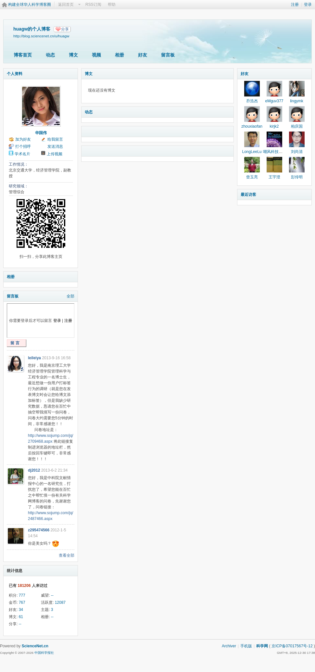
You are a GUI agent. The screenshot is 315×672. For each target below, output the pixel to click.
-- (52, 595)
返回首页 (66, 4)
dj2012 (34, 470)
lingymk (296, 101)
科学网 (262, 646)
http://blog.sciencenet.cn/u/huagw (41, 36)
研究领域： (18, 186)
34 (21, 609)
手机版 (246, 646)
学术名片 (22, 154)
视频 (96, 54)
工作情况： (18, 164)
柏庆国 (297, 126)
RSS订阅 (93, 4)
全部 (70, 296)
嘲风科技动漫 (274, 151)
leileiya (34, 358)
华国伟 (41, 133)
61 (21, 617)
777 (22, 595)
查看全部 (66, 555)
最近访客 (248, 194)
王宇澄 (274, 177)
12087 (60, 602)
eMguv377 (274, 101)
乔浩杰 (252, 101)
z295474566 (38, 530)
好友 (142, 54)
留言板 (168, 54)
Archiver (229, 646)
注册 (295, 4)
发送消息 (55, 146)
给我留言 (55, 139)
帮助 (112, 4)
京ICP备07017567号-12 (292, 646)
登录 (308, 4)
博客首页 (23, 54)
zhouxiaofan (251, 126)
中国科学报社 (44, 652)
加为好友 (23, 139)
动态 (50, 54)
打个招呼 (23, 146)
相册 (119, 54)
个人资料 (14, 73)
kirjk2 (274, 126)
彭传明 (297, 177)
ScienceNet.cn (35, 646)
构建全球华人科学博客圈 (29, 4)
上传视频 (54, 154)
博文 (73, 54)
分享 (65, 29)
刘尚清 (297, 151)
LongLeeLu (251, 151)
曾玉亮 (252, 177)
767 (22, 602)
